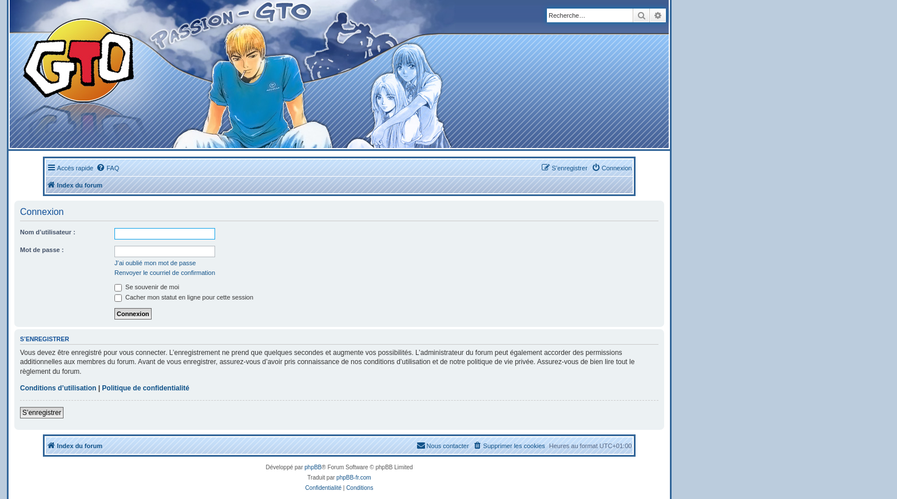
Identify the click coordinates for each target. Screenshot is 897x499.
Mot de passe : (41, 249)
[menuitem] (107, 168)
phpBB (313, 467)
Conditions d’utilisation (58, 388)
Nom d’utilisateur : (48, 232)
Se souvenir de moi (146, 287)
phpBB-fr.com (353, 477)
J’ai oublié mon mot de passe (155, 263)
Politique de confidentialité (145, 388)
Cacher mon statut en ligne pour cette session (183, 297)
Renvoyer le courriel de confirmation (164, 272)
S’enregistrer (41, 413)
